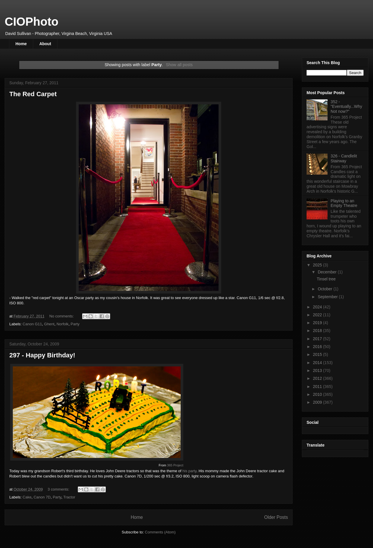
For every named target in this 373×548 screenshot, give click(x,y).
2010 (318, 394)
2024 (318, 307)
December (327, 272)
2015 (318, 354)
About (45, 43)
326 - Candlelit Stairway (344, 158)
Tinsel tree (326, 279)
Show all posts (179, 64)
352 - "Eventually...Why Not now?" (346, 106)
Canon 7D (42, 497)
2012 (318, 378)
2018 (318, 330)
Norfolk (62, 324)
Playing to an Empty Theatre (344, 203)
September (328, 296)
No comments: (62, 316)
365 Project (175, 465)
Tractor (69, 497)
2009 (318, 402)
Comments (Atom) (160, 532)
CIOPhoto (31, 21)
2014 (318, 362)
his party (189, 471)
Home (21, 43)
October (325, 289)
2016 (318, 346)
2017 (318, 338)
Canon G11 (32, 324)
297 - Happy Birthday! (42, 355)
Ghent (49, 324)
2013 (318, 370)
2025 (318, 265)
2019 (318, 322)
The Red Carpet (33, 94)
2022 (318, 314)
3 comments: (59, 489)
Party (75, 324)
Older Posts (276, 517)
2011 (318, 386)
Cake (27, 497)
